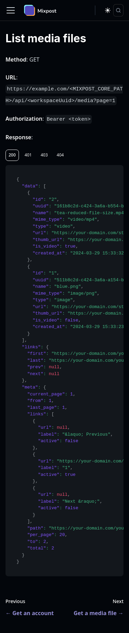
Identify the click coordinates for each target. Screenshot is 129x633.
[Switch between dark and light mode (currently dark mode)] (107, 10)
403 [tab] (44, 155)
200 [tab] (12, 155)
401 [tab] (28, 155)
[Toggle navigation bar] (11, 10)
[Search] (118, 10)
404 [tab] (60, 155)
